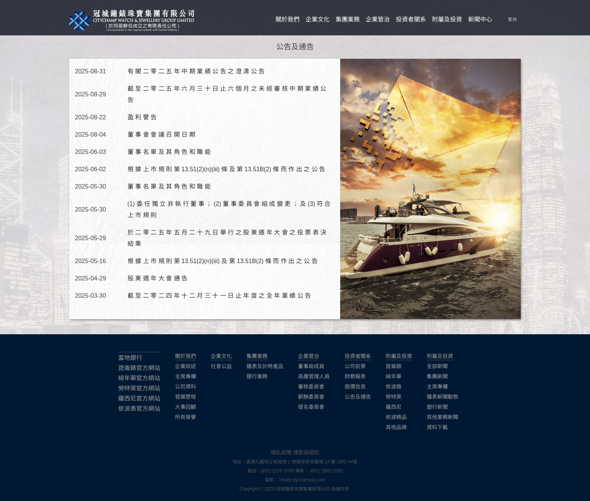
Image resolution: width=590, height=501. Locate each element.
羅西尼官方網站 (139, 398)
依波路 (393, 387)
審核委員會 (311, 387)
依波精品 (396, 417)
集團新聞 (437, 376)
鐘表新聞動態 (442, 397)
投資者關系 (411, 19)
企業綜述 (185, 366)
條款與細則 (306, 452)
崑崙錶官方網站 (139, 368)
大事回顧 (185, 407)
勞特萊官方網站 (139, 388)
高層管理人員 (314, 376)
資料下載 (437, 427)
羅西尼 (393, 407)
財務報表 (355, 376)
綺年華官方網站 (139, 378)
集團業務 (348, 19)
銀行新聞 (437, 407)
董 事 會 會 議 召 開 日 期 (161, 134)
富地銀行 (130, 358)
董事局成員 (311, 366)
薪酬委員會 (311, 397)
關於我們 (287, 19)
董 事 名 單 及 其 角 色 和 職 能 (169, 151)
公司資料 (185, 387)
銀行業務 (257, 376)
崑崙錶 (393, 366)
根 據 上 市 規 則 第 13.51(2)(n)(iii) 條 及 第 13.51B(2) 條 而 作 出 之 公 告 (226, 169)
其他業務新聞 (442, 417)
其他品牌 (396, 427)
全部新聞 (437, 366)
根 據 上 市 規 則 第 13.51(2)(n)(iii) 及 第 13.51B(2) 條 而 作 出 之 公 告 (223, 260)
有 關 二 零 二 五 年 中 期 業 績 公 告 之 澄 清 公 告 (196, 71)
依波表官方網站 (139, 408)
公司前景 (355, 366)
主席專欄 (185, 376)
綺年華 (393, 376)
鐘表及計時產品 (264, 366)
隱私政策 (281, 452)
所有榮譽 (185, 417)
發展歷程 (185, 397)
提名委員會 (311, 407)
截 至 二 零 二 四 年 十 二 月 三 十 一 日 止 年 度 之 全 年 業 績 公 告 (219, 295)
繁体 (512, 19)
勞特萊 (393, 397)
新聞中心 (480, 19)
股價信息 (355, 387)
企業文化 (318, 19)
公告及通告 (358, 397)
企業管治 (378, 19)
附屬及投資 (447, 19)
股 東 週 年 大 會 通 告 (157, 278)
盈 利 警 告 (142, 117)
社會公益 (221, 366)
